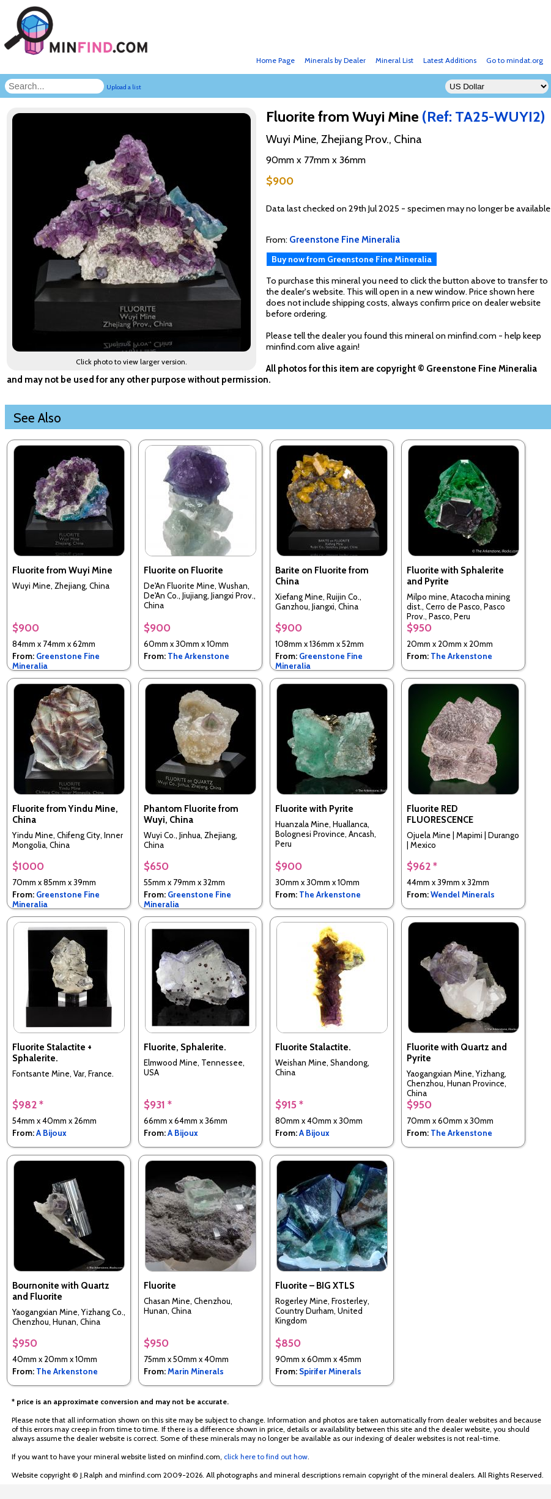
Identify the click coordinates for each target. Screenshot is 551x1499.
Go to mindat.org (514, 60)
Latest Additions (449, 60)
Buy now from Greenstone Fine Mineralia (352, 259)
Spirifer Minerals (330, 1371)
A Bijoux (51, 1133)
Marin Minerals (196, 1371)
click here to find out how (266, 1456)
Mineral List (394, 60)
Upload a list (123, 87)
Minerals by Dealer (335, 60)
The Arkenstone (198, 656)
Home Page (275, 60)
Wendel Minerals (463, 894)
